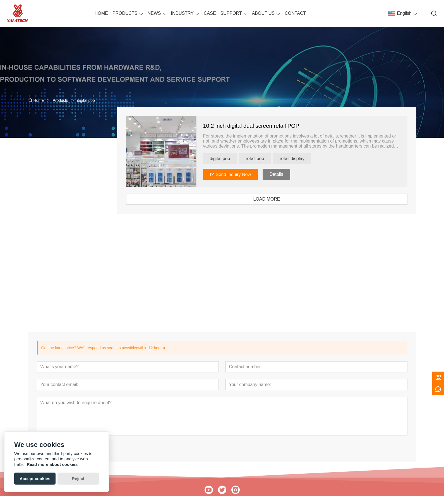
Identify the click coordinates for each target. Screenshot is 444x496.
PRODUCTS (125, 13)
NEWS (154, 13)
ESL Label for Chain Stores (57, 131)
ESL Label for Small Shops (56, 141)
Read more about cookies (52, 464)
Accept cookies (35, 478)
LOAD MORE (282, 199)
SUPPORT (231, 13)
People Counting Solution (55, 183)
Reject (78, 478)
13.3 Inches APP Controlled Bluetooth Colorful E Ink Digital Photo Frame (60, 296)
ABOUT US (263, 13)
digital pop (235, 158)
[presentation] (35, 261)
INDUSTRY (182, 13)
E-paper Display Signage (54, 152)
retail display (307, 158)
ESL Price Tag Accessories (56, 162)
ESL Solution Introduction (55, 172)
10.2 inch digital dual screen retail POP (267, 126)
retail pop (270, 158)
